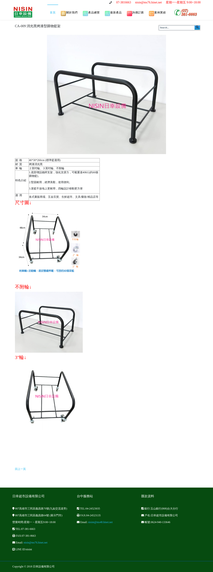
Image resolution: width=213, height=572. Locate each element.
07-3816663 (123, 2)
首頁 (53, 12)
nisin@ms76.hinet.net (148, 2)
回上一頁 (20, 469)
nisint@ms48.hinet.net (100, 522)
